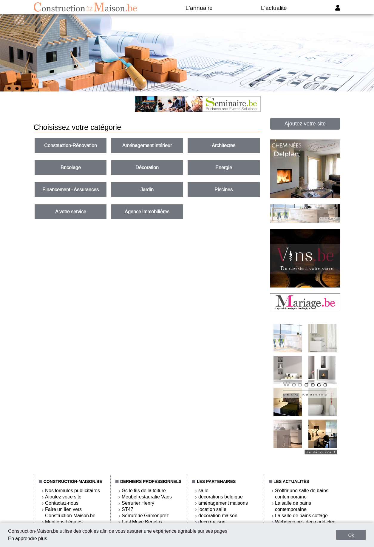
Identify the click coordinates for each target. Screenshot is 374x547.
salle (203, 490)
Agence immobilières (147, 212)
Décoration (147, 167)
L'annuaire (199, 8)
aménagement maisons (223, 503)
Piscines (223, 190)
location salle (212, 509)
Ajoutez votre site (305, 124)
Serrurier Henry (138, 503)
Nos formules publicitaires (72, 490)
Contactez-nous (61, 503)
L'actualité (274, 8)
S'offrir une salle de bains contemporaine (301, 493)
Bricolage (71, 167)
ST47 (127, 509)
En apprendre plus (27, 538)
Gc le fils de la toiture (144, 490)
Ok (351, 534)
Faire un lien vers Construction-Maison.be (70, 512)
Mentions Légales (64, 522)
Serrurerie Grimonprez (145, 515)
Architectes (223, 145)
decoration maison (217, 515)
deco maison (211, 522)
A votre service (70, 212)
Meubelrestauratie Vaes (147, 497)
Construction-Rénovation (70, 145)
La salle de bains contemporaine (293, 506)
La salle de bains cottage (301, 515)
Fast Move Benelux (142, 522)
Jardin (147, 190)
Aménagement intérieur (147, 145)
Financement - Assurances (70, 190)
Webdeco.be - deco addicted (305, 522)
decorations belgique (220, 497)
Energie (223, 167)
